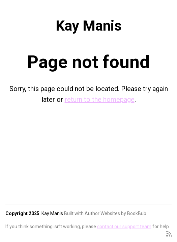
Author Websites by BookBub (115, 213)
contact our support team (124, 226)
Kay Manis (89, 25)
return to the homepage (100, 99)
